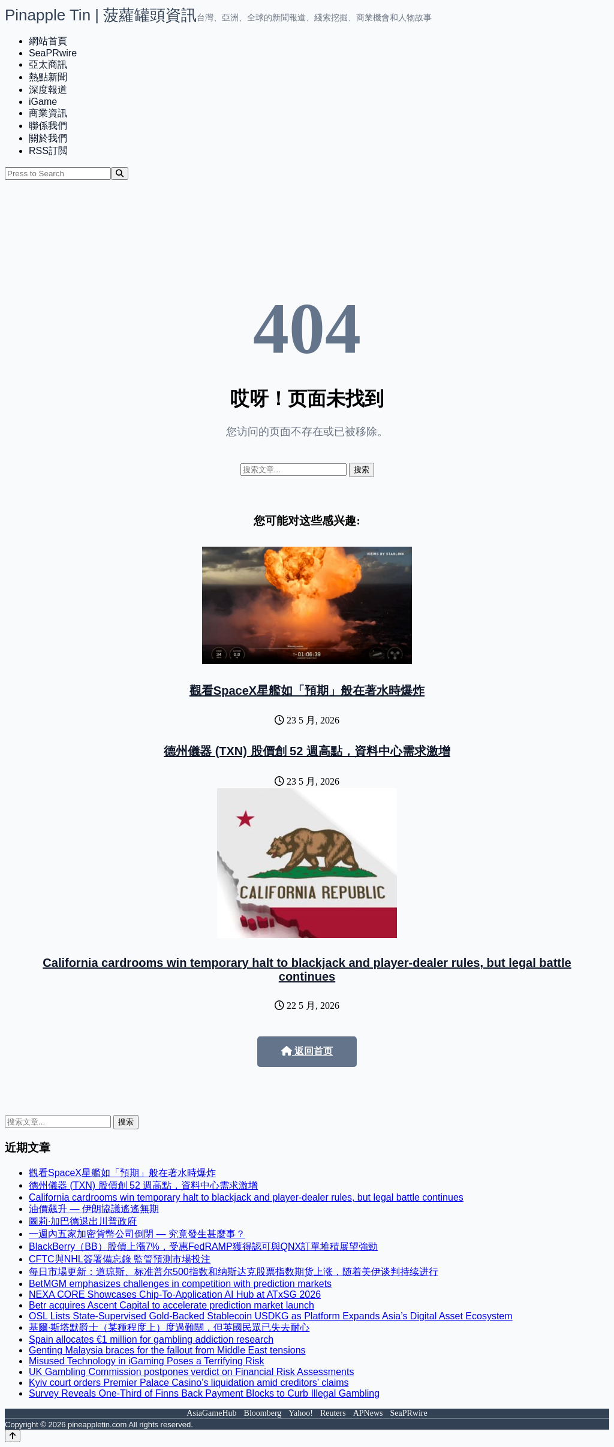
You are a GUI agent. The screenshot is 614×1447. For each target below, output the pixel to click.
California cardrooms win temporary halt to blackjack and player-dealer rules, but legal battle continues (307, 969)
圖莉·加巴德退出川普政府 (83, 1221)
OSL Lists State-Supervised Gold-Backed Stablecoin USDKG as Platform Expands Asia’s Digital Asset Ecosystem (271, 1316)
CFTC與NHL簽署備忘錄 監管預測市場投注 (119, 1259)
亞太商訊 (48, 64)
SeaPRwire (53, 53)
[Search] (119, 173)
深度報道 (48, 90)
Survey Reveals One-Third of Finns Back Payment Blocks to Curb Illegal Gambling (204, 1393)
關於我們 (48, 138)
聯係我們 (48, 125)
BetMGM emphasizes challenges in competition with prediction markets (180, 1284)
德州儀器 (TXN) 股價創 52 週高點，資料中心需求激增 (307, 751)
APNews (368, 1413)
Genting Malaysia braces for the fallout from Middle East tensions (167, 1350)
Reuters (333, 1413)
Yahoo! (300, 1413)
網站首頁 (48, 41)
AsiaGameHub (211, 1413)
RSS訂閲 (48, 151)
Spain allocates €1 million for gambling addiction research (151, 1339)
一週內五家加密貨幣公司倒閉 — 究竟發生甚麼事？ (137, 1234)
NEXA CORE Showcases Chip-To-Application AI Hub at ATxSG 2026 (175, 1294)
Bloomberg (263, 1413)
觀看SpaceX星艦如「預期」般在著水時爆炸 (307, 690)
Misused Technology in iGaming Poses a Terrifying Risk (146, 1361)
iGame (43, 102)
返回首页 (307, 1051)
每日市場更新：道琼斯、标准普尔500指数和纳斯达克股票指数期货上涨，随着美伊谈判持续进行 (233, 1272)
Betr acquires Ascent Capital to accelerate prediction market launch (171, 1305)
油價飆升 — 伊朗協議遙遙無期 (94, 1209)
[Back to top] (12, 1436)
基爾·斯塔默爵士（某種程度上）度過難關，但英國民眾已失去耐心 (169, 1327)
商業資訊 (48, 113)
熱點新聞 (48, 77)
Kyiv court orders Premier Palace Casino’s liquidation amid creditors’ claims (189, 1382)
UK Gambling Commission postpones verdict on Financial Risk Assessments (191, 1372)
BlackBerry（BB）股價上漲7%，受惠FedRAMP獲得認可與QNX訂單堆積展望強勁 (203, 1246)
